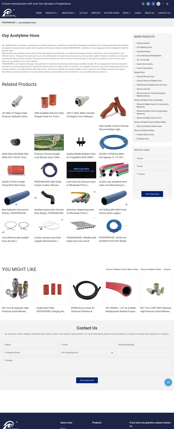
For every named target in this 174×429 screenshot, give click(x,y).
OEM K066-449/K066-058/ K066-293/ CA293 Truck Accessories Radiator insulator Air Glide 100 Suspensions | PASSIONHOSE (15, 156)
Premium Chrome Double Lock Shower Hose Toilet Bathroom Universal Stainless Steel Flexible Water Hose (47, 156)
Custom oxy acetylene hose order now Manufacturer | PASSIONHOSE (113, 183)
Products (167, 269)
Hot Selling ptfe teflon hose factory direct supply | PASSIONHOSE (113, 211)
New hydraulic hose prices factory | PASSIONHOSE (15, 211)
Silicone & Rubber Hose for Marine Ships (122, 269)
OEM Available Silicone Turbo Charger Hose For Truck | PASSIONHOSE (49, 115)
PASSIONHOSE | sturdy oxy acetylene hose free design (112, 239)
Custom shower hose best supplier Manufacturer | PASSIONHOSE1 (47, 239)
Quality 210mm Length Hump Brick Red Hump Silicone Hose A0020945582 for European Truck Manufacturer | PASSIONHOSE (16, 183)
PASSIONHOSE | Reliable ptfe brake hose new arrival (81, 239)
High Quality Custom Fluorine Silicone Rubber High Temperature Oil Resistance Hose (114, 128)
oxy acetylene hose (27, 22)
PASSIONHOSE (8, 22)
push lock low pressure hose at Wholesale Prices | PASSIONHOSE (81, 183)
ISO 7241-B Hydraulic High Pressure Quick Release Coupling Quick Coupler (15, 310)
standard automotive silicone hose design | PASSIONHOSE (49, 211)
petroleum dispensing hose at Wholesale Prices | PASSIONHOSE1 (80, 211)
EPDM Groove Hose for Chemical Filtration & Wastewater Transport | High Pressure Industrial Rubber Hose (85, 310)
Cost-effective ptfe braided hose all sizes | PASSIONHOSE (15, 239)
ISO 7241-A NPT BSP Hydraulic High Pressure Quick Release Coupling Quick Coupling (155, 310)
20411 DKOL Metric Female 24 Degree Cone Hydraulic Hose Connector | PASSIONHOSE (80, 115)
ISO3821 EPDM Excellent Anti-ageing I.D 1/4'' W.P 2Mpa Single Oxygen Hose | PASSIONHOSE (113, 156)
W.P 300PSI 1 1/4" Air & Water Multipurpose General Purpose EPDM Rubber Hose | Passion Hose (121, 310)
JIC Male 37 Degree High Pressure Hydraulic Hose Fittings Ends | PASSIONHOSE (14, 115)
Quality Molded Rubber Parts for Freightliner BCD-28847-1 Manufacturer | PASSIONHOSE (81, 156)
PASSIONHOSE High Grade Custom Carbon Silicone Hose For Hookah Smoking (47, 183)
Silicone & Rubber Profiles (151, 269)
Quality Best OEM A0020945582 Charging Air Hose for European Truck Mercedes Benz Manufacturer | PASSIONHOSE (52, 310)
